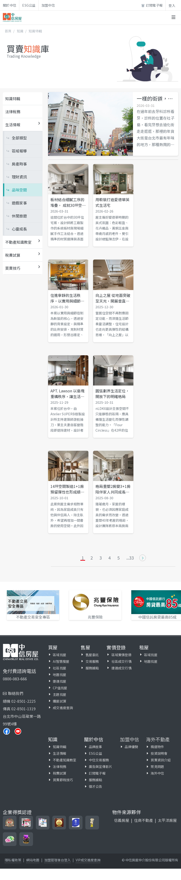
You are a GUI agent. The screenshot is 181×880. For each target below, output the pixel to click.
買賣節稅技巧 (63, 779)
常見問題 (157, 766)
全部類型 (19, 138)
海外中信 (157, 773)
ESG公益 (29, 5)
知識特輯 (35, 31)
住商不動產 (143, 820)
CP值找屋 (60, 687)
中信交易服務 (99, 760)
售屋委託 (92, 654)
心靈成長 (19, 229)
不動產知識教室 (64, 760)
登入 (172, 5)
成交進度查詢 (63, 707)
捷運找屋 (59, 681)
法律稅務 (12, 111)
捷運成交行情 (121, 668)
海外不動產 (158, 739)
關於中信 (9, 5)
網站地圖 (32, 860)
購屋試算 (59, 701)
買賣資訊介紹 (161, 760)
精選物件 (157, 746)
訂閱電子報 (152, 5)
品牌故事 (95, 746)
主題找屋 (59, 694)
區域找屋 (59, 654)
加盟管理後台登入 (57, 860)
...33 (130, 558)
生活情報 (59, 753)
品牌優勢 (131, 746)
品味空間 (19, 190)
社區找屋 (59, 668)
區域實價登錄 (121, 654)
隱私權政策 (13, 860)
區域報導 (19, 151)
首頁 (8, 31)
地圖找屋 (59, 674)
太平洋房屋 (167, 820)
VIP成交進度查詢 (88, 860)
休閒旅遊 (19, 216)
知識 (20, 31)
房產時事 (19, 164)
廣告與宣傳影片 (100, 766)
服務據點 (92, 668)
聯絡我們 (15, 693)
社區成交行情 (121, 661)
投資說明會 (159, 753)
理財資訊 (19, 177)
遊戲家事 (19, 203)
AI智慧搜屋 (61, 661)
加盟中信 (48, 5)
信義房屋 (121, 820)
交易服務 (92, 661)
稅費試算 (59, 773)
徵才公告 (95, 786)
